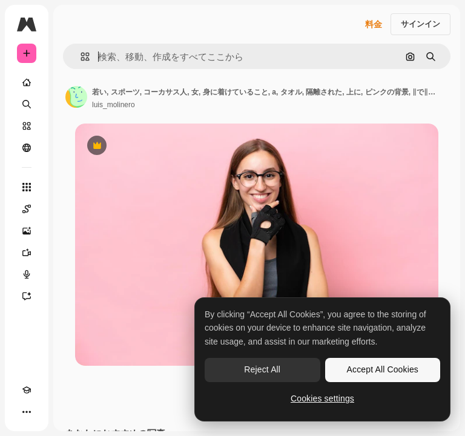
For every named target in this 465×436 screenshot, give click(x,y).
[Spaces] (26, 209)
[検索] (26, 104)
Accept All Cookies (382, 369)
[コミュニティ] (26, 147)
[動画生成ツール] (26, 252)
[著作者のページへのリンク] (76, 97)
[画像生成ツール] (26, 230)
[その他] (26, 411)
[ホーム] (26, 82)
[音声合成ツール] (26, 274)
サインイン (420, 23)
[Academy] (26, 390)
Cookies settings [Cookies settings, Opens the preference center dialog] (322, 398)
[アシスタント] (26, 296)
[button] (80, 56)
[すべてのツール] (26, 187)
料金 (373, 24)
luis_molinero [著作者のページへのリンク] (113, 105)
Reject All (262, 369)
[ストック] (26, 126)
